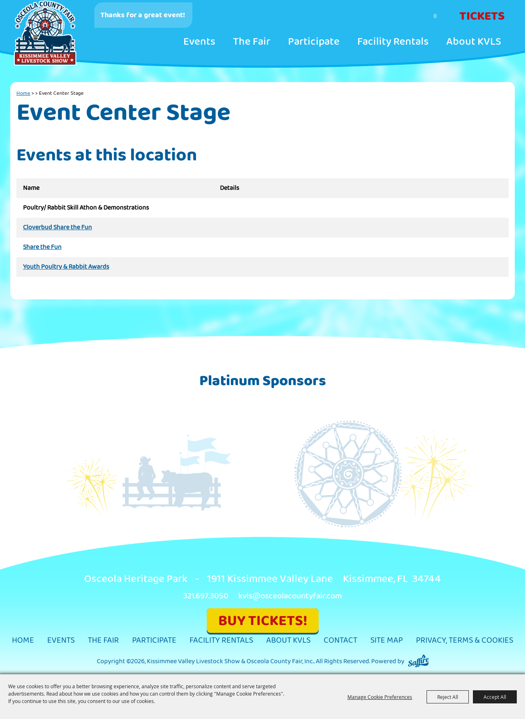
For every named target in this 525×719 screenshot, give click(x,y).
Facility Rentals (393, 42)
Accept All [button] (495, 697)
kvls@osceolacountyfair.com (290, 596)
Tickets (482, 16)
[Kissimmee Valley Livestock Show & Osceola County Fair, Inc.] (45, 33)
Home (23, 93)
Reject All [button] (447, 697)
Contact (340, 640)
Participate (314, 42)
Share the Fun (42, 247)
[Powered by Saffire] (418, 661)
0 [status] (435, 16)
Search (403, 17)
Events (199, 42)
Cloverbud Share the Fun (57, 228)
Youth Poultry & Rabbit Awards (66, 267)
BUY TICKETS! (262, 620)
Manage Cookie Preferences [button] (379, 697)
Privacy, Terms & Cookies (464, 640)
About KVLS (473, 42)
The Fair (251, 42)
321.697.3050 (205, 596)
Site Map (386, 640)
